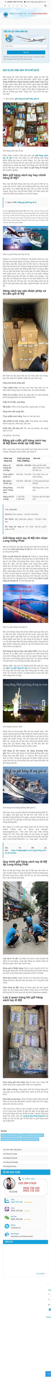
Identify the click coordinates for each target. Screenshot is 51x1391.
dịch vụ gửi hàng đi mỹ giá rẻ (32, 1135)
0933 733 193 (18, 2)
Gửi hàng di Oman (9, 1166)
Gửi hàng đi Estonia (10, 1158)
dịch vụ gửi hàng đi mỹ (11, 1135)
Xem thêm (40, 1273)
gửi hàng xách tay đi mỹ (11, 1139)
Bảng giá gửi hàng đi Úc (27, 202)
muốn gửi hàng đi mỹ (30, 1139)
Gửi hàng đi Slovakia (10, 1162)
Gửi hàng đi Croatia (10, 1154)
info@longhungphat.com (38, 2)
